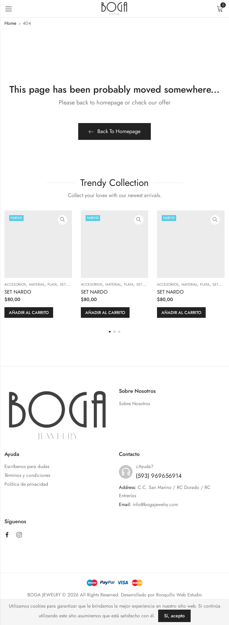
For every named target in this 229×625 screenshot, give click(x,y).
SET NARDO (17, 291)
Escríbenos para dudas (26, 466)
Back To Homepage (114, 131)
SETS (64, 284)
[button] (110, 332)
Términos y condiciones (27, 475)
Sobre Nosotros (134, 403)
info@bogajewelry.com (155, 504)
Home (10, 23)
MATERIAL (37, 284)
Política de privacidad (26, 484)
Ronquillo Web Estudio (179, 594)
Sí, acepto (174, 615)
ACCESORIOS (15, 284)
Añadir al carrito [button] (29, 312)
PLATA (52, 284)
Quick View (62, 220)
